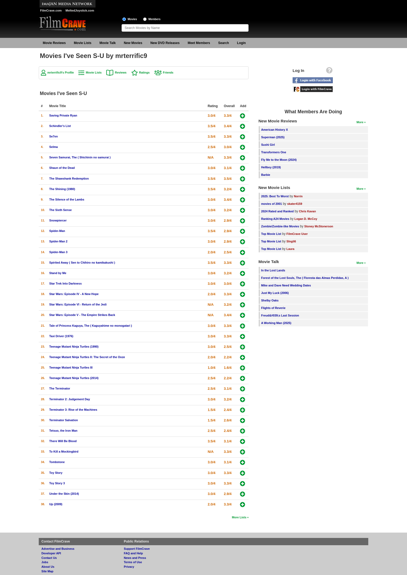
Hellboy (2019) (271, 167)
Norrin (298, 196)
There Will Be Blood (63, 441)
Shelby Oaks (270, 300)
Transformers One (273, 152)
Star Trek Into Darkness (65, 283)
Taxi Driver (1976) (61, 336)
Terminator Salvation (63, 420)
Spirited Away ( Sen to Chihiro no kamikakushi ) (82, 262)
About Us (47, 566)
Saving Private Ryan (63, 115)
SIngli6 (291, 241)
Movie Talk (108, 43)
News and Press (135, 557)
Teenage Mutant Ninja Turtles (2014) (73, 378)
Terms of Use (133, 562)
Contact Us (49, 557)
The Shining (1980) (62, 189)
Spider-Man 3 (58, 252)
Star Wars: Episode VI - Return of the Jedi (78, 304)
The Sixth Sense (60, 210)
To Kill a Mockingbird (63, 451)
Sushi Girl (268, 144)
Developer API (51, 553)
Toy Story (55, 472)
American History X (274, 129)
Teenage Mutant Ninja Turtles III (71, 367)
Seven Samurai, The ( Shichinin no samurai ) (80, 157)
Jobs (44, 562)
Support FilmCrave (137, 548)
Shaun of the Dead (62, 167)
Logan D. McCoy (306, 218)
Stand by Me (57, 273)
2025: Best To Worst (275, 196)
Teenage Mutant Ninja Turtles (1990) (73, 346)
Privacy (129, 566)
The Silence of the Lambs (66, 199)
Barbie (265, 174)
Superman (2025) (273, 137)
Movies (132, 19)
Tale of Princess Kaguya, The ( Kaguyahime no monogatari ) (90, 325)
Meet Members (199, 43)
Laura (290, 248)
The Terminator (59, 388)
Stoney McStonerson (318, 226)
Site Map (47, 571)
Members (154, 19)
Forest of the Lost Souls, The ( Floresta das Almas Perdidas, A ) (305, 277)
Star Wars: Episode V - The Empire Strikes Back (82, 314)
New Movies (133, 43)
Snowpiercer (58, 220)
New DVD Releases (165, 43)
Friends (168, 72)
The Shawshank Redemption (69, 178)
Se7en (53, 136)
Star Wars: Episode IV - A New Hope (74, 294)
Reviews (120, 72)
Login (241, 43)
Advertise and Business (57, 548)
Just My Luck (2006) (275, 292)
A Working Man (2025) (276, 323)
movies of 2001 (271, 203)
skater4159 (294, 203)
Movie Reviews (54, 43)
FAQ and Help (133, 553)
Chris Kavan (307, 211)
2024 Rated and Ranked (277, 211)
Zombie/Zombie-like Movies (280, 226)
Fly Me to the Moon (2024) (279, 159)
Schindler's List (60, 126)
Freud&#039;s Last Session (280, 315)
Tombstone (57, 462)
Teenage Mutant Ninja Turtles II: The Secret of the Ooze (87, 357)
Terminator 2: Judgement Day (69, 399)
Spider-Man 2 (58, 241)
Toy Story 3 (57, 483)
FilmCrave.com (51, 10)
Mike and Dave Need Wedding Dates (286, 285)
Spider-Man (57, 230)
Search (223, 43)
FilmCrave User (297, 233)
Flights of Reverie (273, 308)
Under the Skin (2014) (64, 493)
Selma (53, 146)
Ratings (144, 72)
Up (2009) (55, 504)
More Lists (239, 517)
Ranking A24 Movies (275, 218)
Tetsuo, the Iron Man (63, 430)
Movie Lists (82, 43)
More (359, 122)
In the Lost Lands (273, 270)
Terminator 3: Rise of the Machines (73, 409)
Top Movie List (271, 233)
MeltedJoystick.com (80, 10)
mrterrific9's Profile (60, 72)
